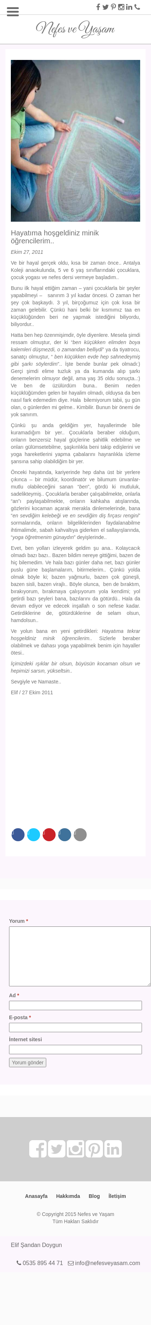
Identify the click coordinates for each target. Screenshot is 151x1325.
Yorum (18, 921)
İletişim (117, 1196)
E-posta (20, 1017)
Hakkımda (68, 1196)
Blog (94, 1196)
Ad (14, 995)
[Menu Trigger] (13, 11)
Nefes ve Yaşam (75, 26)
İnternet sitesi (25, 1039)
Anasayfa (36, 1196)
